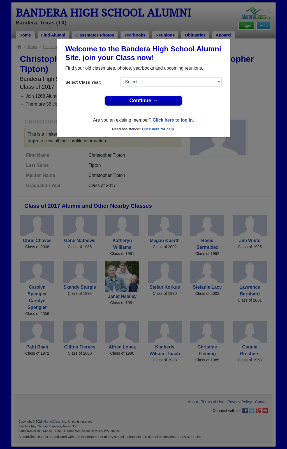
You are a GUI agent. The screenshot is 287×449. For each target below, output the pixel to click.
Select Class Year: (83, 82)
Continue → (143, 100)
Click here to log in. (173, 120)
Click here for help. (158, 129)
